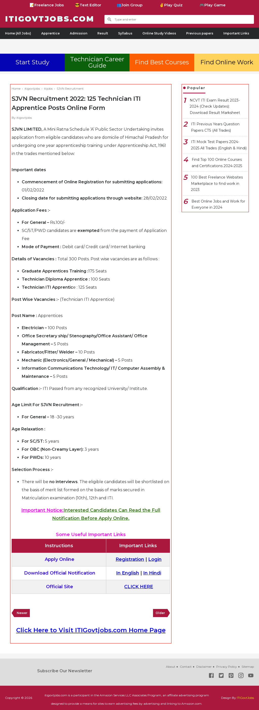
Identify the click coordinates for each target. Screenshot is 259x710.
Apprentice (50, 33)
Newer (22, 613)
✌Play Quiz (171, 5)
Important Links (236, 33)
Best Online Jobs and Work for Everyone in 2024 (218, 204)
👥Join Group (129, 5)
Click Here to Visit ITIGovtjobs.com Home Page (91, 630)
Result (102, 33)
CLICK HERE (138, 586)
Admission (78, 33)
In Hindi (152, 573)
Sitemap (248, 666)
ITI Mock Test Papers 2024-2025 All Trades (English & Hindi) (219, 145)
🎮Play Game (213, 5)
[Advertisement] (129, 45)
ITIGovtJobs (245, 698)
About (170, 666)
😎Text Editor (88, 5)
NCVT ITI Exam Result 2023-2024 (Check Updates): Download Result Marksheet (215, 106)
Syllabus (125, 33)
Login (155, 559)
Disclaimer (204, 666)
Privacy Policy (226, 666)
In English (127, 573)
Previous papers (199, 33)
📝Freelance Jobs (47, 5)
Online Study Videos (159, 33)
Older (160, 613)
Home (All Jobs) (18, 33)
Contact (186, 666)
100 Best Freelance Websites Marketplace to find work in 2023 (217, 183)
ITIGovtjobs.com (49, 19)
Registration (130, 559)
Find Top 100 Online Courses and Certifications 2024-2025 (217, 162)
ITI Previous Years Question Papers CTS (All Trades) (215, 127)
